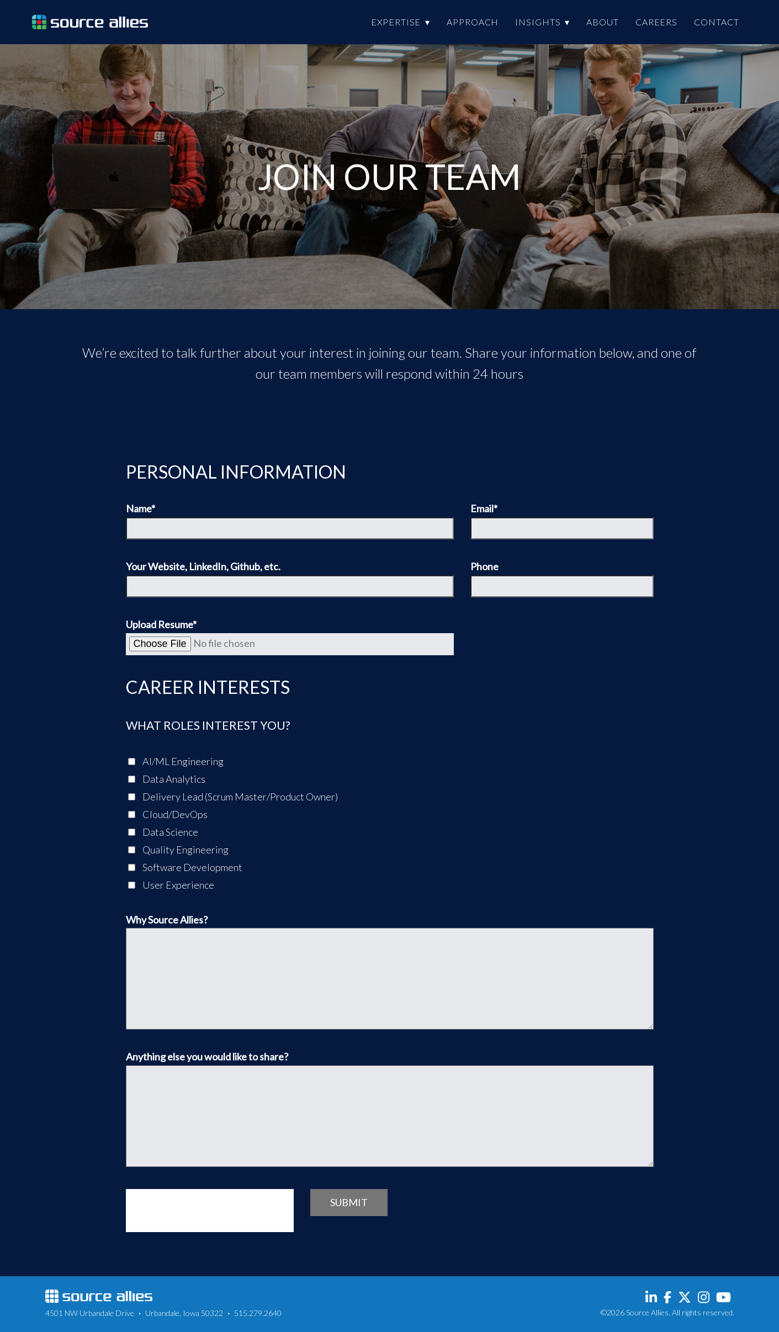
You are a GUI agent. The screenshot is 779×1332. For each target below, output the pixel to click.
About (602, 22)
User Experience (171, 885)
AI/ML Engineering (176, 761)
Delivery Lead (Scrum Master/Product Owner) (233, 796)
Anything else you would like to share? (390, 1109)
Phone (562, 579)
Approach (473, 22)
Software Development (185, 867)
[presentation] (210, 1210)
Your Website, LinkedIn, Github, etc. (290, 579)
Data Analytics (166, 779)
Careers (656, 22)
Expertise (396, 22)
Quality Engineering (178, 849)
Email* (562, 521)
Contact (716, 22)
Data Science (163, 832)
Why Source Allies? (390, 972)
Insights (537, 22)
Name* (290, 521)
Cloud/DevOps (168, 814)
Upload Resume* (290, 637)
